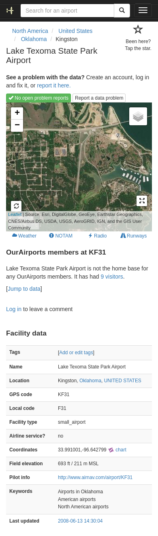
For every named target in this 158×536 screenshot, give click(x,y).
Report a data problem (99, 98)
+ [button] (17, 113)
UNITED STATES (122, 380)
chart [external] (117, 450)
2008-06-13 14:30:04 (80, 521)
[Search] (122, 10)
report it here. (53, 85)
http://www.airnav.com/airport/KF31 (95, 477)
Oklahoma (90, 380)
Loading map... (74, 166)
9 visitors (111, 276)
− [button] (17, 126)
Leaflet (14, 214)
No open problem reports (38, 98)
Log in (13, 309)
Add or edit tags (76, 352)
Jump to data (24, 288)
